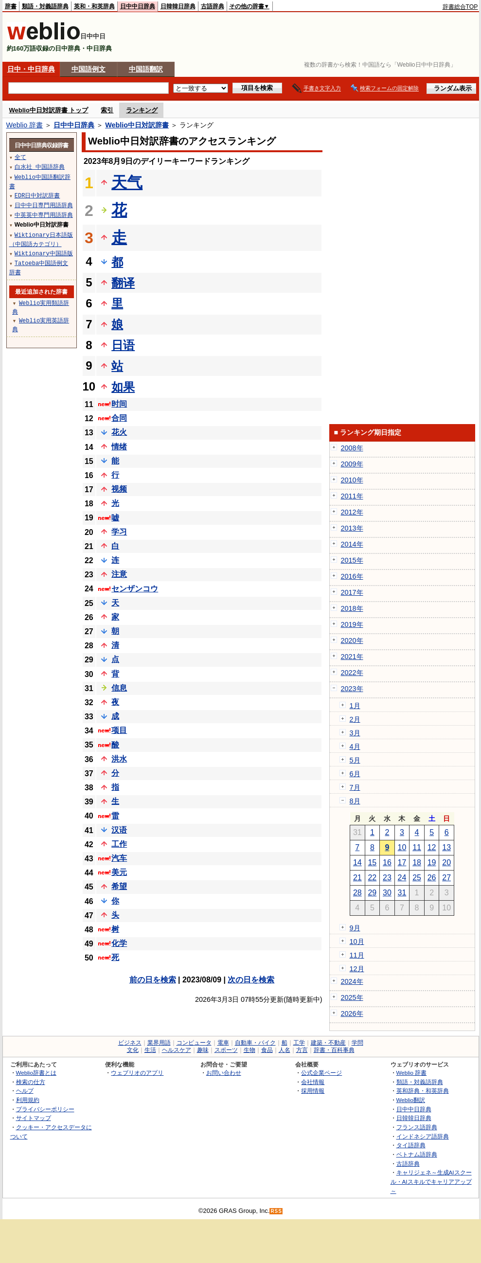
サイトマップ (33, 1118)
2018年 (352, 608)
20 (446, 862)
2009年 (352, 464)
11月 (357, 955)
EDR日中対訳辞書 (37, 195)
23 (387, 877)
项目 (119, 730)
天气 (127, 182)
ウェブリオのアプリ (137, 1072)
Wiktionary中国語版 (44, 253)
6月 (355, 774)
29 (372, 893)
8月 (355, 801)
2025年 (352, 997)
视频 (119, 489)
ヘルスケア (176, 1050)
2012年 (352, 512)
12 (432, 847)
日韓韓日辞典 (178, 6)
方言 (302, 1050)
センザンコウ (134, 589)
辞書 (11, 6)
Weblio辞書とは (36, 1072)
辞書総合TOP (460, 6)
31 (402, 893)
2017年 (352, 592)
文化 (133, 1050)
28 (357, 893)
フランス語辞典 (416, 1127)
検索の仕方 (30, 1082)
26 (432, 877)
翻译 (123, 282)
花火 (119, 432)
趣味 (203, 1050)
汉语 (119, 830)
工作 (119, 844)
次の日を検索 (251, 980)
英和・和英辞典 (94, 6)
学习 (119, 532)
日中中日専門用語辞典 (44, 205)
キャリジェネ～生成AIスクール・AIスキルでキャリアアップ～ (431, 1181)
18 (416, 862)
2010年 (352, 480)
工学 (299, 1043)
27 (446, 877)
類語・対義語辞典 (45, 6)
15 (372, 862)
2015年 (352, 560)
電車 (223, 1043)
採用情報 (312, 1090)
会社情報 (312, 1082)
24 (402, 877)
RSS (276, 1211)
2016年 (352, 576)
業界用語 (159, 1043)
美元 (119, 872)
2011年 (352, 496)
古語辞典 (212, 6)
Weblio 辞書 (24, 125)
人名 (284, 1050)
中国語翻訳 (146, 69)
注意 (119, 574)
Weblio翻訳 (410, 1100)
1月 (355, 706)
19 (432, 862)
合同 (119, 418)
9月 (355, 928)
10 (402, 847)
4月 (355, 746)
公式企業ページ (321, 1072)
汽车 (119, 858)
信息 (119, 688)
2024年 (352, 981)
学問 (357, 1043)
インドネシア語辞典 (422, 1136)
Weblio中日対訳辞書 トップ (49, 110)
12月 (357, 969)
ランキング (142, 110)
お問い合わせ (223, 1072)
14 (357, 862)
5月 (355, 760)
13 (446, 847)
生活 (150, 1050)
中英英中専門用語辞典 (44, 215)
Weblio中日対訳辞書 (137, 125)
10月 (357, 941)
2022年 (352, 672)
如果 (123, 386)
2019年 (352, 624)
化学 (119, 943)
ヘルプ (25, 1090)
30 (387, 893)
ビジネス (130, 1043)
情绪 (119, 447)
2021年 (352, 656)
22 (372, 877)
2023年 (352, 689)
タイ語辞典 (411, 1145)
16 (387, 862)
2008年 (352, 448)
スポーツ (226, 1050)
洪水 (119, 759)
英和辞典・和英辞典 (422, 1090)
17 (402, 862)
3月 (355, 733)
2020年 (352, 640)
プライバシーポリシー (45, 1109)
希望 (119, 886)
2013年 (352, 528)
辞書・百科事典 (334, 1050)
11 (416, 847)
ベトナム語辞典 (416, 1154)
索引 (107, 110)
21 (357, 877)
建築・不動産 (328, 1043)
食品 (267, 1050)
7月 (355, 787)
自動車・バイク (255, 1043)
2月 (355, 719)
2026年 (352, 1013)
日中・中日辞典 (31, 69)
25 (416, 877)
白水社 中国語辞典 (40, 166)
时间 (119, 404)
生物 (249, 1050)
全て (20, 157)
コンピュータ (194, 1043)
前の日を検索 (152, 980)
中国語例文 (88, 69)
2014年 (352, 544)
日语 (123, 345)
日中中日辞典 (137, 6)
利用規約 (27, 1100)
